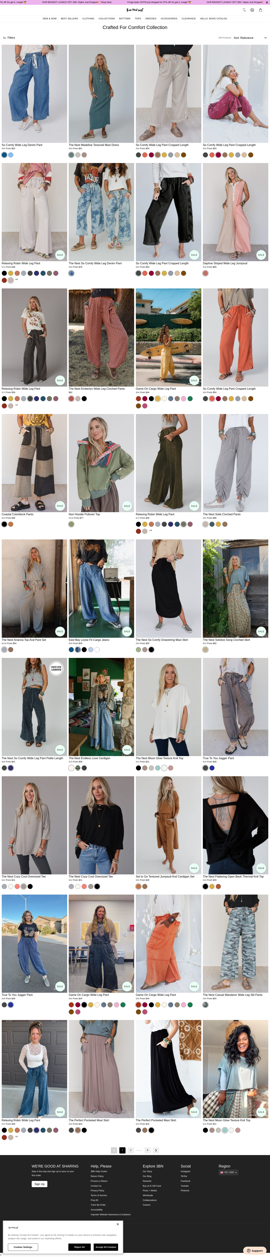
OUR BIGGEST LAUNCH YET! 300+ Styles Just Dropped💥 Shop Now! (89, 2)
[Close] (118, 1224)
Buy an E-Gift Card (152, 1186)
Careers (146, 1205)
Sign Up (39, 1184)
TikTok (184, 1176)
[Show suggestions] (228, 1172)
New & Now (50, 18)
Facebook (185, 1181)
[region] (63, 1237)
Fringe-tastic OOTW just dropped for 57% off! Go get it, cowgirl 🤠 (172, 2)
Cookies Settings (23, 1247)
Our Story (147, 1171)
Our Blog (147, 1176)
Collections (107, 18)
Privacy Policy (97, 1190)
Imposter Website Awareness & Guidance (111, 1214)
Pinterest (185, 1190)
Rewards (147, 1181)
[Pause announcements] (267, 2)
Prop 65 (94, 1200)
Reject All (79, 1247)
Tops (138, 18)
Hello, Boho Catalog (213, 18)
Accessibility (97, 1210)
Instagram (185, 1171)
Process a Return (99, 1181)
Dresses (151, 18)
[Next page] (156, 1150)
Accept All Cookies (106, 1247)
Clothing (88, 18)
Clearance (189, 18)
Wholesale (148, 1195)
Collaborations (150, 1200)
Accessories (169, 18)
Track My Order (98, 1205)
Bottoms (125, 18)
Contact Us (96, 1186)
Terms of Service (99, 1195)
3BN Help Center (99, 1171)
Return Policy (97, 1176)
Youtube (185, 1186)
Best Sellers (69, 18)
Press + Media (150, 1190)
